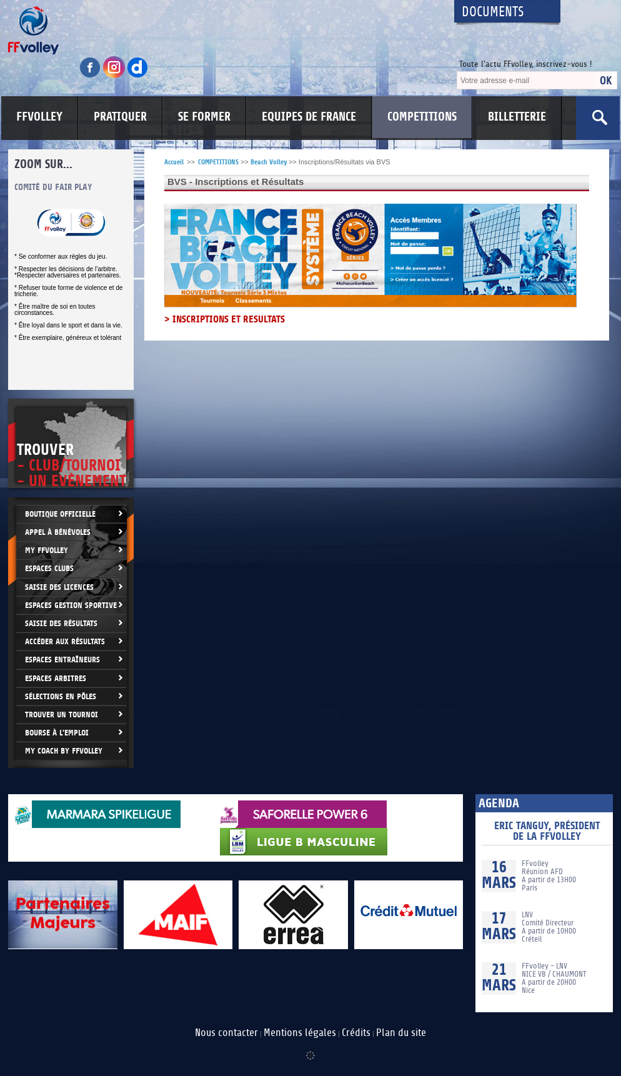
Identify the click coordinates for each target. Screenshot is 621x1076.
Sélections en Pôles (60, 696)
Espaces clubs (49, 568)
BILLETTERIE (517, 117)
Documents (493, 12)
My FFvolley (46, 550)
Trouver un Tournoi (61, 714)
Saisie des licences (59, 587)
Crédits (356, 1033)
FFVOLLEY (39, 117)
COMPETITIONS (422, 117)
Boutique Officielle (60, 514)
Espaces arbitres (55, 678)
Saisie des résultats (61, 623)
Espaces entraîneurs (62, 659)
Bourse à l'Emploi (57, 732)
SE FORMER (204, 117)
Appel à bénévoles (58, 532)
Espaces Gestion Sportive (71, 605)
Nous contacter (226, 1033)
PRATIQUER (120, 117)
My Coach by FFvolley (63, 750)
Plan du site (401, 1033)
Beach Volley (269, 162)
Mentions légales (300, 1033)
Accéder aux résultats (65, 641)
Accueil (174, 162)
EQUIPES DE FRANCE (309, 117)
